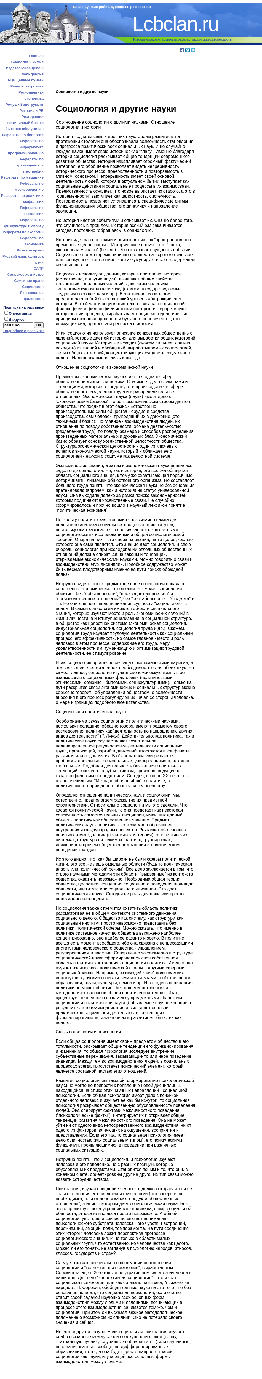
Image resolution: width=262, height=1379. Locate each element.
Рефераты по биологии (23, 135)
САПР (39, 268)
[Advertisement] (79, 71)
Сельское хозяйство (25, 274)
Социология (33, 287)
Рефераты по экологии (23, 232)
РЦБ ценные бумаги (26, 80)
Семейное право (29, 281)
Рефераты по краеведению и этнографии (30, 165)
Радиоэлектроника (27, 86)
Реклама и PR (31, 110)
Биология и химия (27, 62)
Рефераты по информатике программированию (26, 147)
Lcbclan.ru (175, 23)
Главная (36, 56)
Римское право (30, 250)
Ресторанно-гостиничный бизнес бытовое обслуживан (25, 123)
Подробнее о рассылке (23, 331)
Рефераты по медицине (22, 177)
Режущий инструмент (25, 104)
